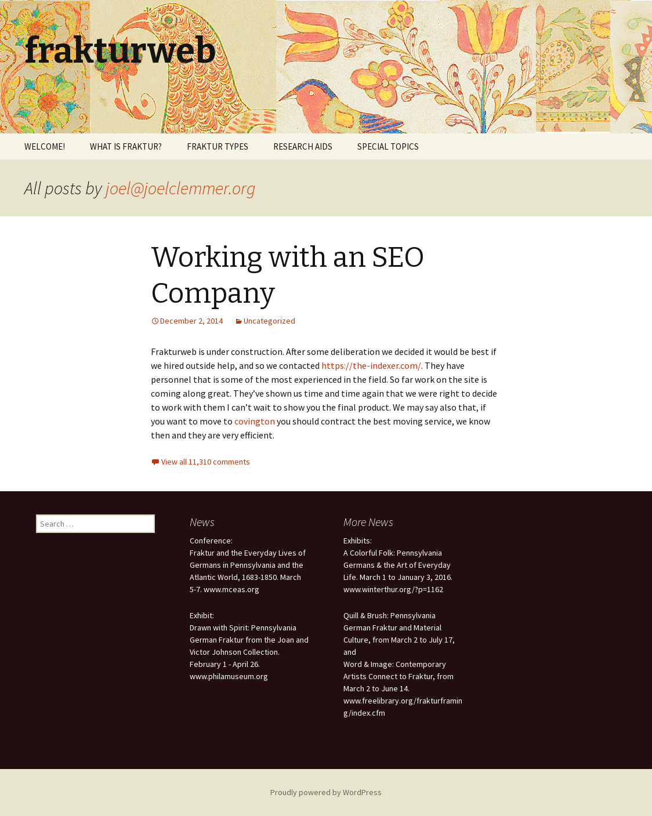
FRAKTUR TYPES (217, 146)
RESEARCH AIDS (302, 146)
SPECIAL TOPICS (388, 146)
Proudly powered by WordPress (326, 792)
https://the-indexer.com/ (371, 365)
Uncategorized (269, 320)
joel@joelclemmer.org (181, 188)
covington (254, 421)
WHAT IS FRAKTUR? (126, 146)
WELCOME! (44, 146)
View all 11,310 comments (205, 461)
